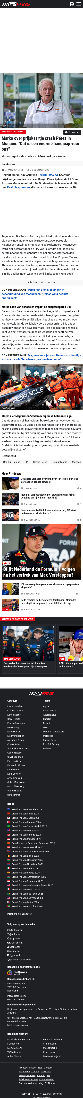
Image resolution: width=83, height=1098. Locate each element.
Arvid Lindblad (14, 778)
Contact (48, 1067)
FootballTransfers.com (18, 1039)
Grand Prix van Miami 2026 (23, 830)
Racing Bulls (49, 740)
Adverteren (24, 1071)
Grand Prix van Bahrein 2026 (24, 822)
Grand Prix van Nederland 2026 (25, 864)
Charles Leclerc (15, 710)
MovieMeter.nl (14, 1048)
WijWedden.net (14, 1052)
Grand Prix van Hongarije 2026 (25, 860)
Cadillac (47, 719)
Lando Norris (14, 714)
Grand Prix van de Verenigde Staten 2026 (30, 885)
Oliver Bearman (15, 757)
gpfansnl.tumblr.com (19, 959)
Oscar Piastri (13, 719)
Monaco (76, 462)
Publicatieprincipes (28, 1079)
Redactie (23, 1067)
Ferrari (46, 723)
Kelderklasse (49, 1052)
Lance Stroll (13, 769)
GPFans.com (49, 1043)
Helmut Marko (59, 462)
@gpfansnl (14, 938)
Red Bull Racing (48, 175)
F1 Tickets (50, 1083)
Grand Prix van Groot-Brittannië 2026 (28, 851)
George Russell (14, 752)
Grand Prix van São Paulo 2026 (25, 893)
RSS (40, 1067)
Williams (47, 748)
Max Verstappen (15, 736)
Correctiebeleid (46, 1079)
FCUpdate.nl (13, 1043)
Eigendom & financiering (31, 1083)
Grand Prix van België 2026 (23, 856)
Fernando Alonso (16, 765)
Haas (46, 727)
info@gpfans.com (16, 996)
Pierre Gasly (13, 727)
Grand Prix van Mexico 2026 (23, 889)
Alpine (46, 706)
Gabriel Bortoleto (16, 782)
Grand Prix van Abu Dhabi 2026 (25, 906)
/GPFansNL (15, 942)
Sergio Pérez (40, 462)
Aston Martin (49, 710)
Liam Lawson (14, 773)
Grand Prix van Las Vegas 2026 (25, 898)
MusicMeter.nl (50, 1048)
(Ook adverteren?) (25, 914)
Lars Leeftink (8, 164)
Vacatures (46, 1071)
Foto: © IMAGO (9, 126)
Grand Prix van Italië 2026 (22, 868)
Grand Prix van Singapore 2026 (25, 881)
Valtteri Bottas (14, 790)
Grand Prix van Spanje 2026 (23, 872)
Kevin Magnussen (18, 187)
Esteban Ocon (14, 761)
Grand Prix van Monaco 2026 (24, 839)
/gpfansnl (13, 951)
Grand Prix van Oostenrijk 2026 (25, 847)
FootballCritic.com (52, 1039)
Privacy (33, 1067)
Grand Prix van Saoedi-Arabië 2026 (27, 826)
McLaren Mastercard (53, 731)
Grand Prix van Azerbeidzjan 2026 (26, 877)
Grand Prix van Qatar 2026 (23, 902)
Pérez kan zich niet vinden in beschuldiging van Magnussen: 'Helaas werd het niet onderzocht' (35, 294)
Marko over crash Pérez (13, 132)
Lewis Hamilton (15, 706)
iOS (48, 1075)
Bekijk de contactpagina (17, 1025)
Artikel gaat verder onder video (41, 282)
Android (41, 1075)
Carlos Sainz (13, 744)
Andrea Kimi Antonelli (18, 748)
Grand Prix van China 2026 (23, 813)
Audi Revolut (49, 714)
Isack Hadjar (13, 731)
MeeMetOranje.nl (51, 1056)
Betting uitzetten (27, 1075)
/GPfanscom (15, 930)
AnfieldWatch (14, 1056)
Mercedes (48, 736)
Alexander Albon (15, 740)
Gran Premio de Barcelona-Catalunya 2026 (31, 843)
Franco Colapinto (16, 723)
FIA (26, 462)
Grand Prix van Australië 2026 (24, 809)
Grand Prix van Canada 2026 (24, 834)
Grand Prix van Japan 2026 (23, 818)
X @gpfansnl (13, 934)
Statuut (35, 1071)
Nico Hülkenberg (15, 786)
